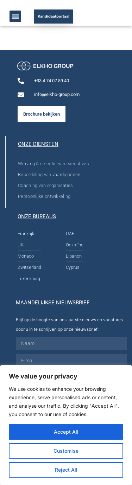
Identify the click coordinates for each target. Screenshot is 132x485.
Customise (66, 451)
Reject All (66, 470)
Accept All (66, 432)
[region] (66, 425)
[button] (15, 16)
